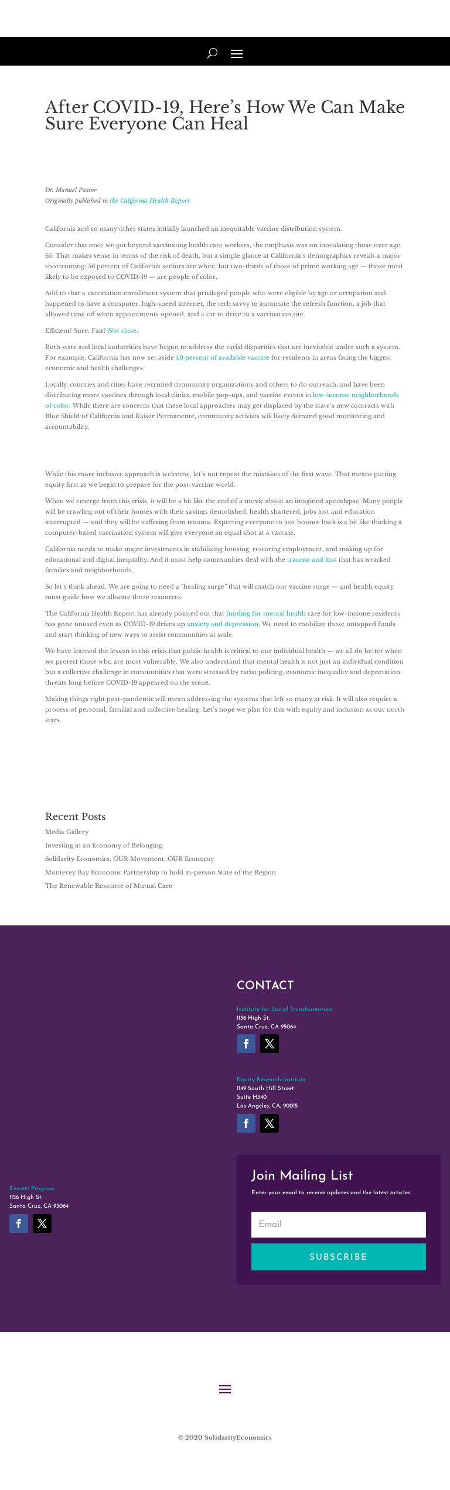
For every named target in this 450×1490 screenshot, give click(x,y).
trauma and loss (312, 559)
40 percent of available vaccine (223, 357)
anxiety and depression (222, 624)
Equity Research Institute (271, 1080)
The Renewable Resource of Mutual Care (108, 886)
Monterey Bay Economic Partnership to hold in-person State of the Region (160, 872)
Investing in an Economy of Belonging (103, 845)
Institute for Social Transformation (284, 1009)
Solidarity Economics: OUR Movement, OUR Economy (129, 859)
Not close (122, 330)
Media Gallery (66, 832)
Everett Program (31, 1188)
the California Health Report (150, 200)
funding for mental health (266, 613)
